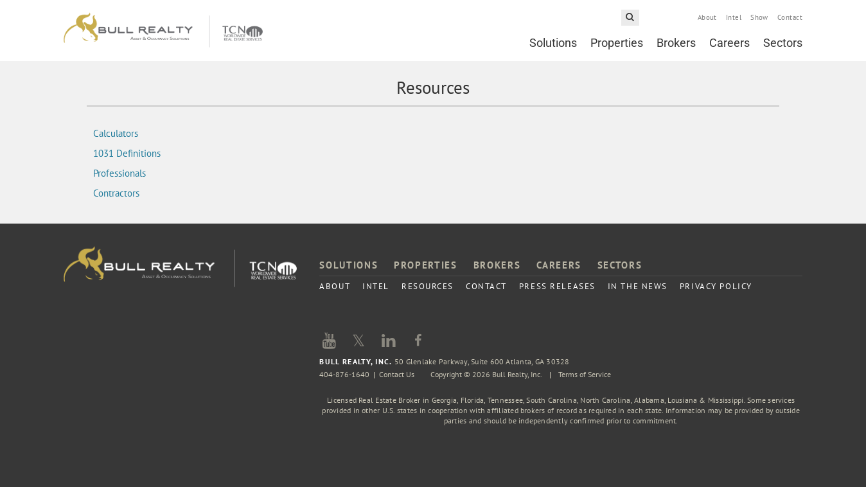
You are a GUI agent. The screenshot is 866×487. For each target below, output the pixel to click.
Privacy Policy (716, 286)
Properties (616, 42)
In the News (637, 286)
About (707, 17)
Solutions (553, 42)
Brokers (676, 42)
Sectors (782, 42)
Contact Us (396, 374)
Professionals (119, 173)
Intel (733, 17)
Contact (789, 17)
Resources (428, 286)
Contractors (116, 193)
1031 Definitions (127, 153)
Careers (729, 42)
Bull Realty (163, 30)
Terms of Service (584, 374)
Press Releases (557, 286)
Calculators (115, 133)
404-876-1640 (344, 374)
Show (759, 17)
